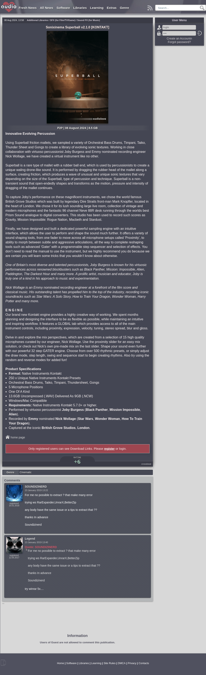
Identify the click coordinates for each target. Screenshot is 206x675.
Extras (111, 7)
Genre (124, 7)
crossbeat (146, 464)
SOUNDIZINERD (36, 486)
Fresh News (28, 7)
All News (46, 7)
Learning (97, 7)
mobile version (3, 663)
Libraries (80, 7)
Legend (30, 538)
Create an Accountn (179, 38)
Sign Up (159, 27)
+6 (77, 461)
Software (63, 7)
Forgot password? (159, 33)
